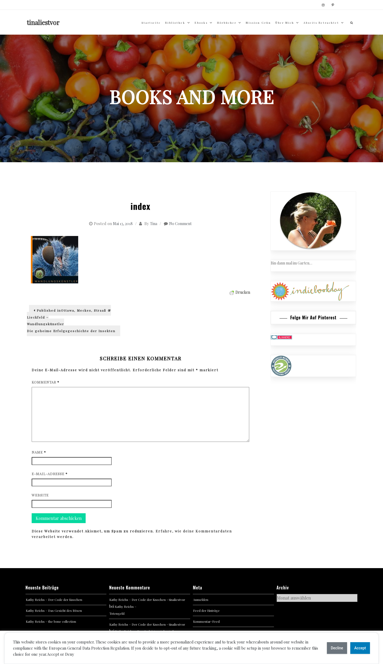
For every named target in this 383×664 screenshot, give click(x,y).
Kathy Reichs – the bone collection (51, 621)
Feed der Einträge (206, 610)
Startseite (151, 23)
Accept (360, 648)
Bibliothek (175, 23)
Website (40, 495)
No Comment (180, 223)
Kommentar (45, 382)
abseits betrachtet (321, 23)
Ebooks (201, 23)
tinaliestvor (43, 22)
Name (39, 452)
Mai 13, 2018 (123, 223)
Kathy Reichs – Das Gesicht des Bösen (54, 610)
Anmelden (200, 599)
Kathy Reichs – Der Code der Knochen (54, 599)
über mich (284, 23)
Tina (153, 223)
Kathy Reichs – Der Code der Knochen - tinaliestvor (147, 599)
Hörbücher (226, 23)
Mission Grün (258, 23)
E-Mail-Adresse (50, 473)
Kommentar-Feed (206, 621)
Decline (337, 648)
